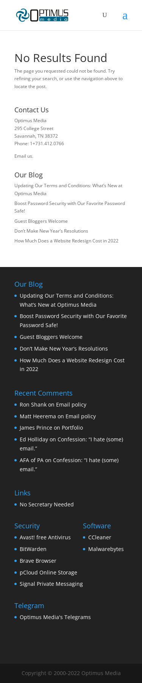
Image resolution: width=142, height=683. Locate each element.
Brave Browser (38, 560)
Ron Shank (33, 404)
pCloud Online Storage (48, 572)
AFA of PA (32, 460)
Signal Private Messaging (51, 583)
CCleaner (99, 537)
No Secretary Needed (47, 504)
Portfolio (72, 427)
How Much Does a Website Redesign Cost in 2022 (66, 240)
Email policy (71, 404)
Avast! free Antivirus (45, 537)
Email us (23, 156)
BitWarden (33, 549)
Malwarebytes (106, 549)
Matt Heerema (38, 416)
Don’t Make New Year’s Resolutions (51, 231)
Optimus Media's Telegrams (55, 617)
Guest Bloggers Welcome (41, 221)
